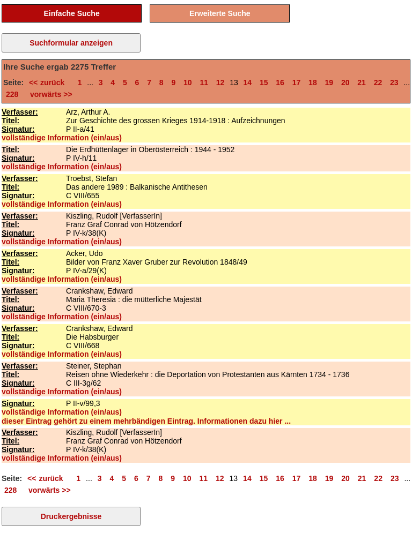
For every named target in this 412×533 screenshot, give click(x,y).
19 (329, 82)
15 (264, 82)
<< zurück (49, 82)
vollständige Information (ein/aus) (62, 137)
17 (296, 82)
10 (187, 82)
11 (204, 82)
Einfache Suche (71, 13)
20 (345, 82)
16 (280, 82)
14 (248, 82)
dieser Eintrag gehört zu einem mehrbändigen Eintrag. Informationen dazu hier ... (146, 421)
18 (312, 82)
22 (378, 82)
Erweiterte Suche (220, 13)
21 (361, 82)
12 (220, 82)
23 (394, 82)
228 (12, 94)
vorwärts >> (49, 94)
